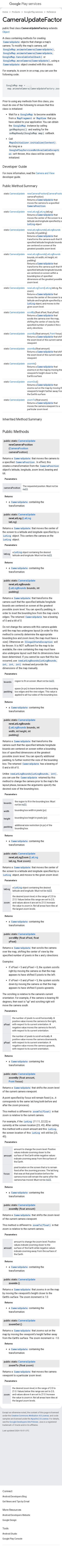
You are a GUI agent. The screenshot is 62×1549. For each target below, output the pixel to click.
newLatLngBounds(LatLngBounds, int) (33, 773)
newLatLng (32, 212)
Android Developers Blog (14, 1496)
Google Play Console (12, 1538)
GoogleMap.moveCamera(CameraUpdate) (26, 60)
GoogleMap (26, 114)
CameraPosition (36, 206)
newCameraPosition (37, 193)
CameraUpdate (11, 41)
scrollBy (31, 312)
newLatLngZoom (35, 288)
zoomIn (31, 363)
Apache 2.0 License (39, 1419)
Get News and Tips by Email (15, 1501)
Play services (25, 4)
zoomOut (32, 382)
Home (5, 12)
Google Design (9, 1520)
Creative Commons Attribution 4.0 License (30, 1415)
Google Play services (33, 12)
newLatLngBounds (36, 230)
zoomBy (31, 333)
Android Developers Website (16, 1515)
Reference (51, 12)
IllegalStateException (39, 641)
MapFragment (24, 118)
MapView (41, 118)
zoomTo (31, 400)
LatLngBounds (53, 230)
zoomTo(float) (42, 1111)
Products (16, 12)
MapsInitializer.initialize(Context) (32, 142)
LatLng (42, 212)
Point (52, 333)
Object (5, 31)
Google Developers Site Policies (23, 1422)
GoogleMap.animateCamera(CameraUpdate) (28, 49)
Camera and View (45, 173)
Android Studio (9, 1533)
